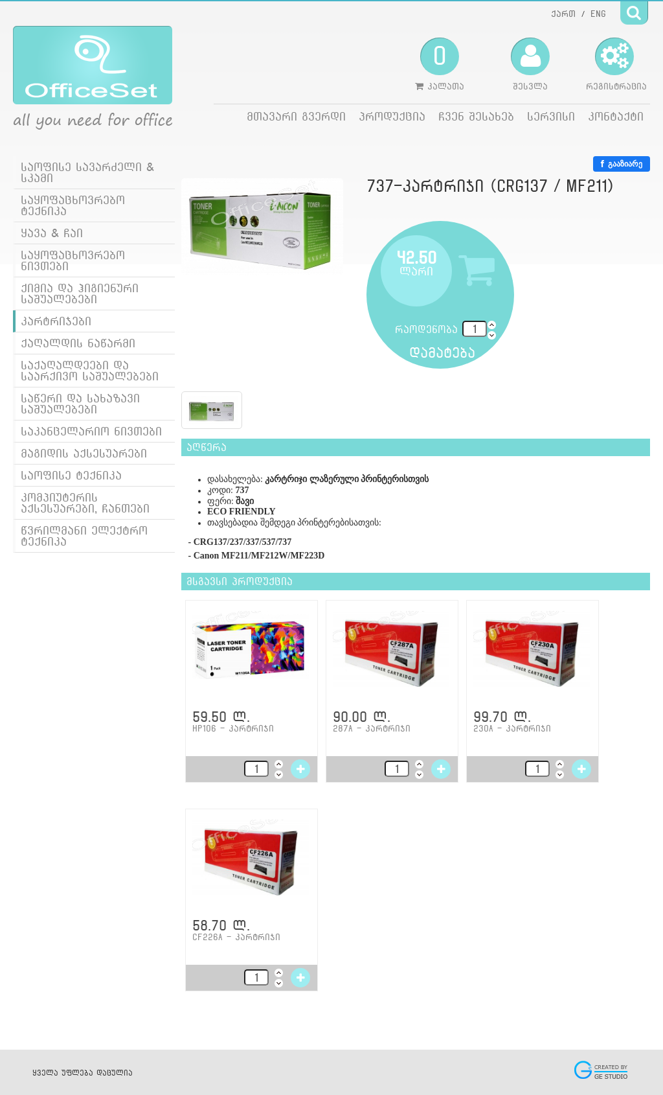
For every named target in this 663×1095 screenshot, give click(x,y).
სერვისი (551, 116)
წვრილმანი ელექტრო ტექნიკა (84, 536)
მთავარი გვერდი (296, 116)
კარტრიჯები (56, 321)
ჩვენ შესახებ (476, 116)
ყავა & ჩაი (52, 232)
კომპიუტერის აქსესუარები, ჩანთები (85, 503)
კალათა (439, 64)
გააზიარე (621, 163)
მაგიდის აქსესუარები (84, 453)
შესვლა (530, 64)
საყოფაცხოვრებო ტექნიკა (73, 205)
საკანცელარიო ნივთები (91, 431)
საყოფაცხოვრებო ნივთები (73, 260)
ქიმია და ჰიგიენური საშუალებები (80, 293)
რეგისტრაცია (616, 64)
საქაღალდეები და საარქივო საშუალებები (90, 371)
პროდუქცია (392, 116)
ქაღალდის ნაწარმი (78, 343)
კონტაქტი (616, 116)
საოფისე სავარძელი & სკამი (87, 172)
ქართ (563, 13)
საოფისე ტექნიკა (71, 475)
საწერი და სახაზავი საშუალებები (80, 404)
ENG (598, 13)
